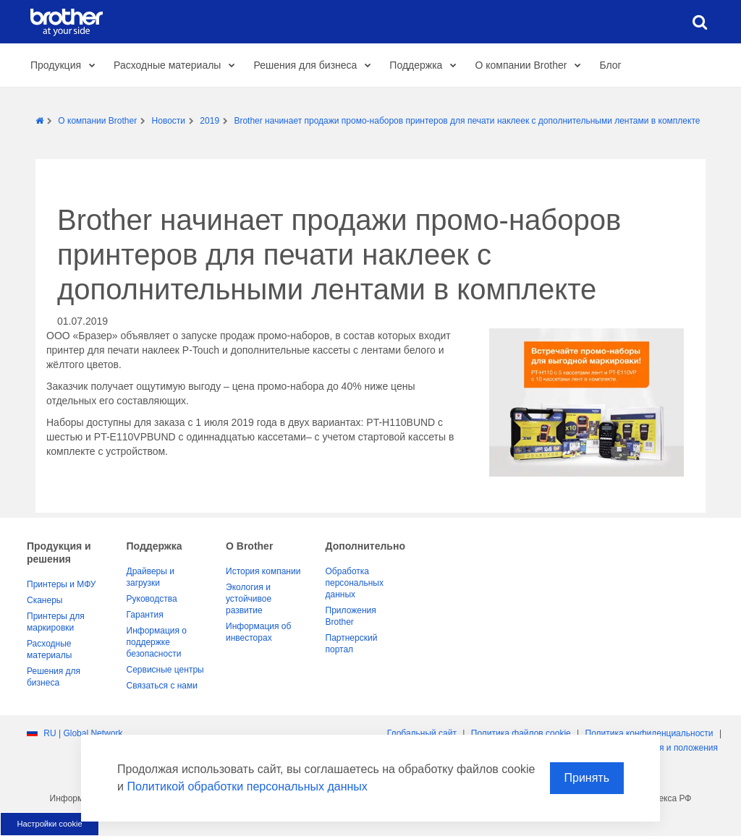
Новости (168, 121)
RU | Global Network (82, 733)
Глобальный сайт (422, 733)
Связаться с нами (162, 686)
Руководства (152, 599)
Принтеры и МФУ (61, 584)
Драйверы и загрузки (150, 577)
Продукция (66, 65)
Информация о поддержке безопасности (157, 642)
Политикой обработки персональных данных (247, 786)
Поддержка (426, 65)
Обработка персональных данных (355, 583)
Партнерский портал (352, 643)
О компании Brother (531, 65)
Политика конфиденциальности (649, 733)
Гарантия (145, 615)
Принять (587, 778)
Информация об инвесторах (258, 632)
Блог (610, 65)
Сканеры (44, 600)
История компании (263, 571)
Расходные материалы (178, 65)
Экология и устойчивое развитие (248, 598)
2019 (209, 121)
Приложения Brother (351, 616)
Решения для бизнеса (315, 65)
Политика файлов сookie (521, 733)
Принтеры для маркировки (56, 622)
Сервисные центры (165, 670)
